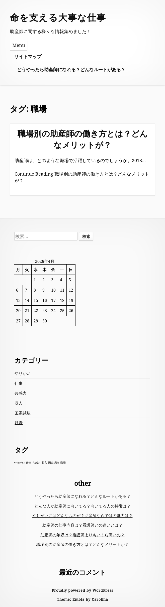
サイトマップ (27, 56)
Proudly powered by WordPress (82, 590)
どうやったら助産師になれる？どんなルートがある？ (71, 69)
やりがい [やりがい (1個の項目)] (19, 462)
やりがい (23, 373)
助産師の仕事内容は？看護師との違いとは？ (82, 525)
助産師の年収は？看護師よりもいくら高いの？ (82, 535)
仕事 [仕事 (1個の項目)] (28, 462)
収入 (19, 403)
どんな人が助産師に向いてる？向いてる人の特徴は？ (82, 506)
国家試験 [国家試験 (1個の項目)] (53, 462)
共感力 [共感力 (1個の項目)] (36, 462)
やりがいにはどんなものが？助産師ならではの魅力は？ (82, 515)
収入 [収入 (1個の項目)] (44, 462)
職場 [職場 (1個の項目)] (63, 462)
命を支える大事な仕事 (58, 17)
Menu (18, 45)
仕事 (19, 383)
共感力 (21, 393)
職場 (19, 422)
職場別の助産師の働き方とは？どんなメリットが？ (83, 139)
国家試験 (23, 413)
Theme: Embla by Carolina (82, 599)
